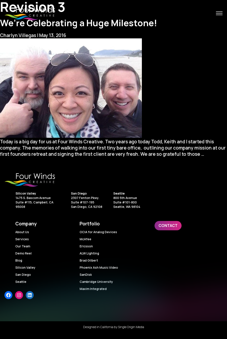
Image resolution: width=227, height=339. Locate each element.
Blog (18, 260)
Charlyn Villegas (18, 35)
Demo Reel (23, 253)
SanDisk (86, 274)
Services (22, 239)
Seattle (119, 193)
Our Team (22, 246)
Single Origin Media (131, 327)
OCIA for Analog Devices (98, 232)
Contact (168, 225)
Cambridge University (96, 282)
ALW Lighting (89, 253)
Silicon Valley (26, 193)
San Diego (79, 193)
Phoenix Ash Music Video (99, 267)
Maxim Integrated (93, 289)
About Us (22, 232)
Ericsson (86, 246)
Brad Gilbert (89, 260)
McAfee (85, 239)
